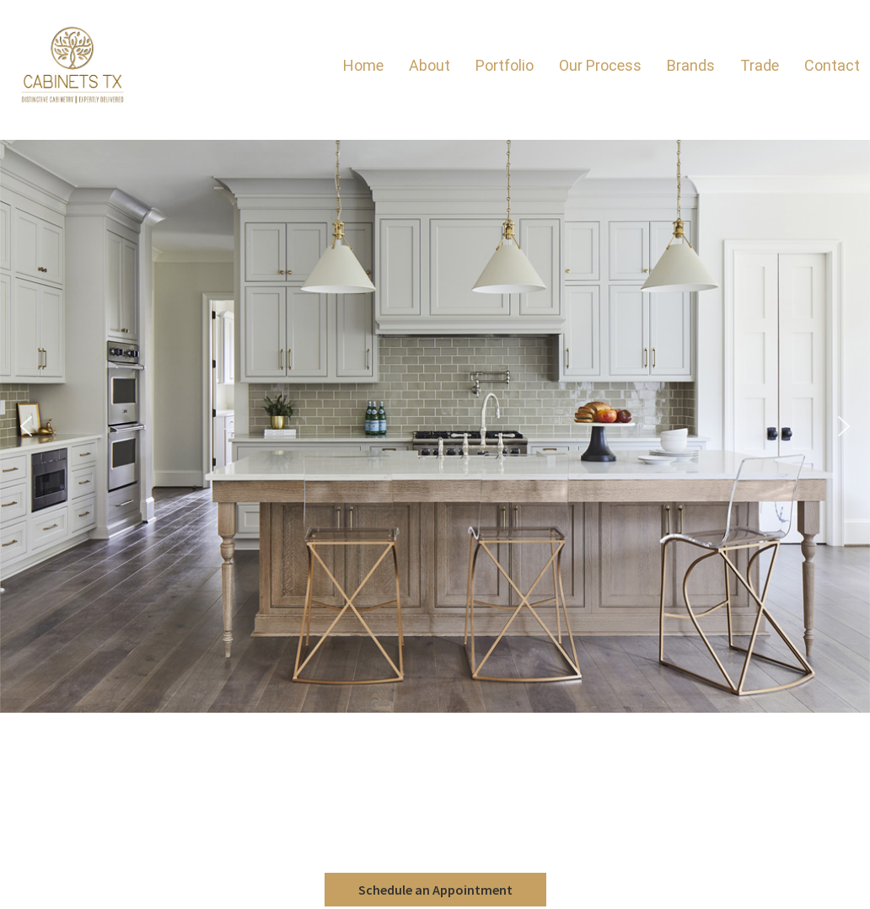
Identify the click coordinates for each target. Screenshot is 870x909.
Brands (691, 65)
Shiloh (432, 742)
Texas (435, 835)
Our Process (600, 65)
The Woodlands (435, 818)
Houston (433, 809)
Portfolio (504, 65)
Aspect (432, 725)
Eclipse (434, 734)
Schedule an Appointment (435, 889)
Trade (759, 65)
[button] (26, 426)
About (429, 65)
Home (363, 65)
